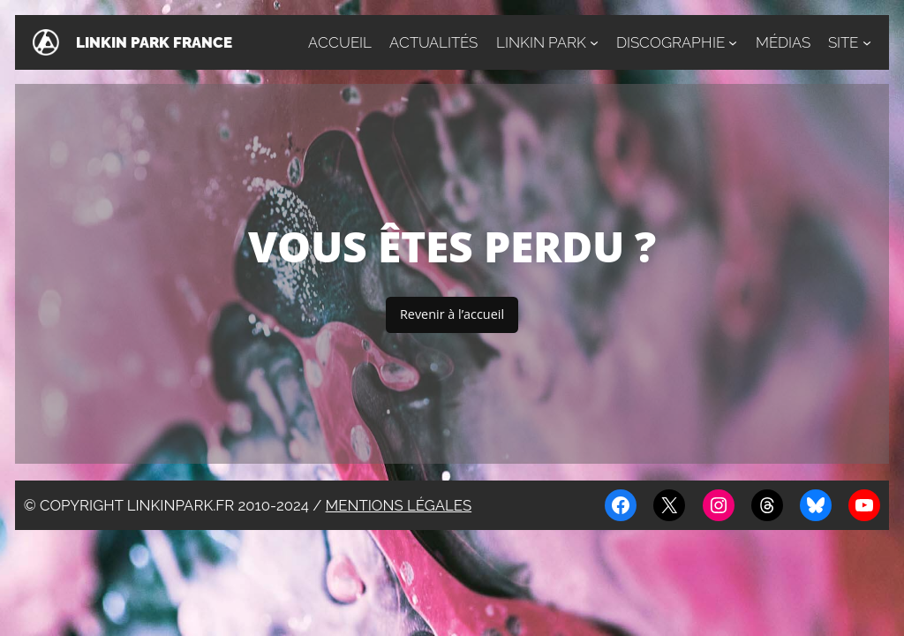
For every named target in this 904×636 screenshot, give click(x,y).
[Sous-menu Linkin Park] (594, 42)
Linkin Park (541, 42)
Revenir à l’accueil (452, 314)
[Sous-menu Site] (867, 42)
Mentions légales (399, 505)
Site (843, 42)
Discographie (670, 42)
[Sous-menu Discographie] (732, 42)
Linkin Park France (154, 42)
